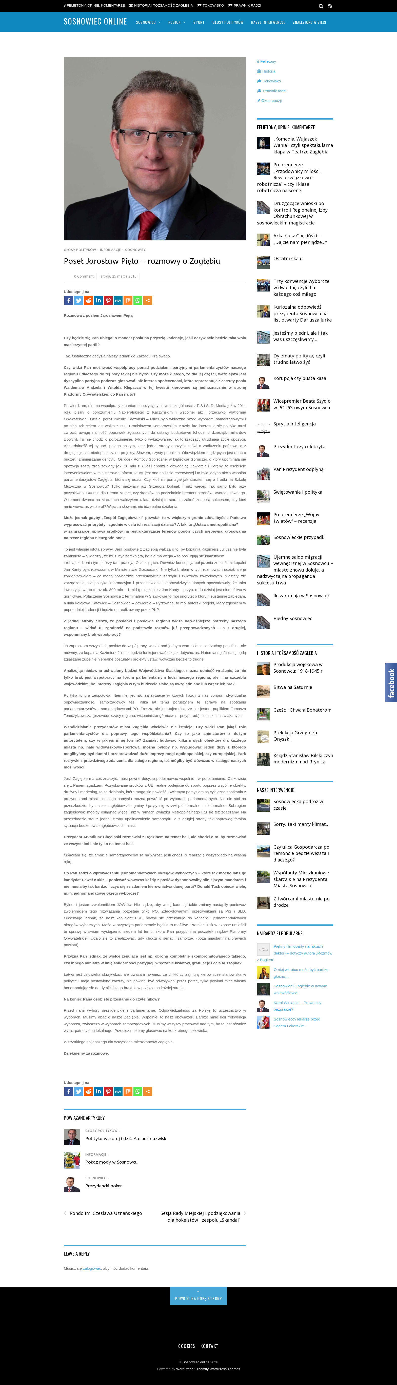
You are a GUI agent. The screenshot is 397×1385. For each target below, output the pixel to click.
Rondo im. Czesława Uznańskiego (103, 1213)
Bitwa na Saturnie (292, 687)
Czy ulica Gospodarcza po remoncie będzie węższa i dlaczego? (301, 853)
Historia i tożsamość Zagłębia (161, 5)
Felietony (266, 61)
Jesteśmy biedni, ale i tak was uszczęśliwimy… (300, 336)
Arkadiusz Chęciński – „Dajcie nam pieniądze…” (300, 239)
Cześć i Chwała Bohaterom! (302, 710)
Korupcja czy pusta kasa (299, 378)
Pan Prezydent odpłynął (299, 469)
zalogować (92, 1268)
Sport (199, 22)
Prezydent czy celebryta (299, 446)
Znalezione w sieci (309, 22)
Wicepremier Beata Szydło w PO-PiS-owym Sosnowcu (302, 404)
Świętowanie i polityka (297, 492)
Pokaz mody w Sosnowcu (111, 1162)
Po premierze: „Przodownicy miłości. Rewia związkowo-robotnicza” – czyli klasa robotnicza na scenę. (289, 177)
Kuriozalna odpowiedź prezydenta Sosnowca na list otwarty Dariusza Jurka (302, 313)
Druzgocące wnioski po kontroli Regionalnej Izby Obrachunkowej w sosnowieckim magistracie (292, 213)
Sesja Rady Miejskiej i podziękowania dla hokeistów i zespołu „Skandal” (203, 1216)
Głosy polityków (228, 22)
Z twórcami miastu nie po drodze (301, 902)
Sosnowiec (146, 22)
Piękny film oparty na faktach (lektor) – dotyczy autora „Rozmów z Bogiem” (294, 953)
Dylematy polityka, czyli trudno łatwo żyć (299, 359)
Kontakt (210, 1346)
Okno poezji (269, 100)
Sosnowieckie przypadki (299, 537)
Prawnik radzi (244, 5)
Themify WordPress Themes (218, 1369)
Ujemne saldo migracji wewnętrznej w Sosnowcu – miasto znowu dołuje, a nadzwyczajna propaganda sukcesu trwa (295, 570)
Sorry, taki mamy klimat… (301, 824)
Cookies (186, 1346)
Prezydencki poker (103, 1185)
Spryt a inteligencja (294, 424)
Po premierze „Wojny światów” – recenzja (296, 517)
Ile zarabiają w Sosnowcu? (301, 596)
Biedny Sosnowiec (292, 618)
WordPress (184, 1369)
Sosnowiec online (196, 1362)
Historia (266, 71)
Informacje (110, 250)
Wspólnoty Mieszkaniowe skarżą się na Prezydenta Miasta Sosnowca (301, 879)
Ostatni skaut (288, 258)
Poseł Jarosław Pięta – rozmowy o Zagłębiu (142, 261)
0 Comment (83, 276)
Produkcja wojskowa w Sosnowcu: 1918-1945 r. (298, 667)
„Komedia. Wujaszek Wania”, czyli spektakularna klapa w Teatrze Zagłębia (303, 145)
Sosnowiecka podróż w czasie (298, 804)
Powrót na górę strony (198, 1298)
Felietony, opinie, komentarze (94, 5)
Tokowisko (210, 5)
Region (174, 22)
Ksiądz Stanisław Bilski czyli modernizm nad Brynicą (303, 758)
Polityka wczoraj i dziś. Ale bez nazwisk (125, 1138)
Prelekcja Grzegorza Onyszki (295, 736)
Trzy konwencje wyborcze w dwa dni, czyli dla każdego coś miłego (301, 287)
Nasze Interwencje (268, 22)
